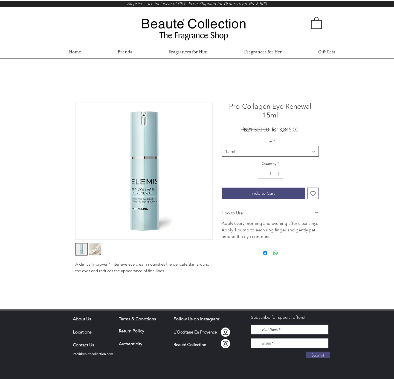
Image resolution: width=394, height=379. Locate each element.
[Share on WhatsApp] (275, 253)
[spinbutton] (270, 174)
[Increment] (278, 174)
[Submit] (318, 355)
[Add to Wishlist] (313, 193)
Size (270, 141)
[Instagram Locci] (225, 332)
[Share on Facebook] (265, 253)
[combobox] (270, 151)
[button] (316, 22)
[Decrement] (262, 174)
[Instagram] (225, 343)
